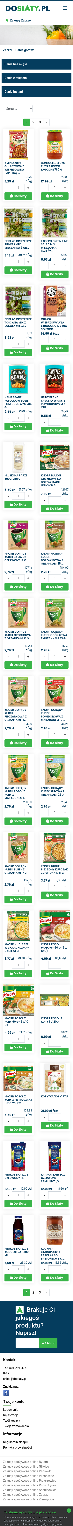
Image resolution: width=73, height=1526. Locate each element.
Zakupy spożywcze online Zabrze (25, 1495)
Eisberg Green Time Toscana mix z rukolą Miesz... (18, 322)
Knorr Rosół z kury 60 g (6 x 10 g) (16, 1021)
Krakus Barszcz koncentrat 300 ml (16, 1252)
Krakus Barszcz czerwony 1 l (16, 1176)
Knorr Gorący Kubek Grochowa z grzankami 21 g (17, 635)
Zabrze (8, 50)
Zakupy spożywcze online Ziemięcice (28, 1499)
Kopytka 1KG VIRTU (54, 1096)
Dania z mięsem (15, 78)
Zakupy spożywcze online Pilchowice (28, 1476)
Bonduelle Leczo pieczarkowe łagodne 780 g (53, 166)
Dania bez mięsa (15, 64)
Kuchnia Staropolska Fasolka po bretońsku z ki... (53, 1253)
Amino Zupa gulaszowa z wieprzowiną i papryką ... (15, 168)
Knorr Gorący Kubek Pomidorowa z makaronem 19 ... (53, 715)
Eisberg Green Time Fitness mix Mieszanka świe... (18, 244)
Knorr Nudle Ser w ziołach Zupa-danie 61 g (16, 947)
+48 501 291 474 (14, 1368)
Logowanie (10, 1410)
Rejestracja (10, 1415)
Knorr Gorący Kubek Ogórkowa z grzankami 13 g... (54, 635)
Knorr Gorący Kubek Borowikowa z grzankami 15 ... (52, 558)
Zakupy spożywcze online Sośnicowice (29, 1490)
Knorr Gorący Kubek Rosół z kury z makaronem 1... (15, 793)
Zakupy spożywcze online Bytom (25, 1462)
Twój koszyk (11, 1420)
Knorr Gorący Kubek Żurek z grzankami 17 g (15, 869)
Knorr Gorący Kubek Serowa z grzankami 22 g (52, 791)
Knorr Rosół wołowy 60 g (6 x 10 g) (54, 947)
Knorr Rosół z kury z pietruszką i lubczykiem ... (18, 1099)
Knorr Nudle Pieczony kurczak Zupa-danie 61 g (54, 869)
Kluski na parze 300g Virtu (15, 477)
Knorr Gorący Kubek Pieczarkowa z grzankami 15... (15, 715)
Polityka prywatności (17, 1447)
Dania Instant (13, 91)
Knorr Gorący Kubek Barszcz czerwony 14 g (15, 557)
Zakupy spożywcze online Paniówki (27, 1471)
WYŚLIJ (48, 1343)
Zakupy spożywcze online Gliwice (26, 1466)
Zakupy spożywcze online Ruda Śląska (29, 1485)
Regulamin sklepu (15, 1442)
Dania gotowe (24, 50)
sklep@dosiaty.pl (14, 1379)
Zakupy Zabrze (18, 20)
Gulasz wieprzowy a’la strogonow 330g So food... (54, 324)
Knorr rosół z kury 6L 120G (51, 1020)
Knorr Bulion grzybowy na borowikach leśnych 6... (51, 480)
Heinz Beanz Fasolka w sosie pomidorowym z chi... (53, 402)
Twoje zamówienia (16, 1426)
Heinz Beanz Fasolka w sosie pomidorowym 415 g (18, 402)
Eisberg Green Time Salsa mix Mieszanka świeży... (54, 246)
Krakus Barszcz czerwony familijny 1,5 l (53, 1178)
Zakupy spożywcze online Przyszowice (29, 1480)
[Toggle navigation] (65, 8)
